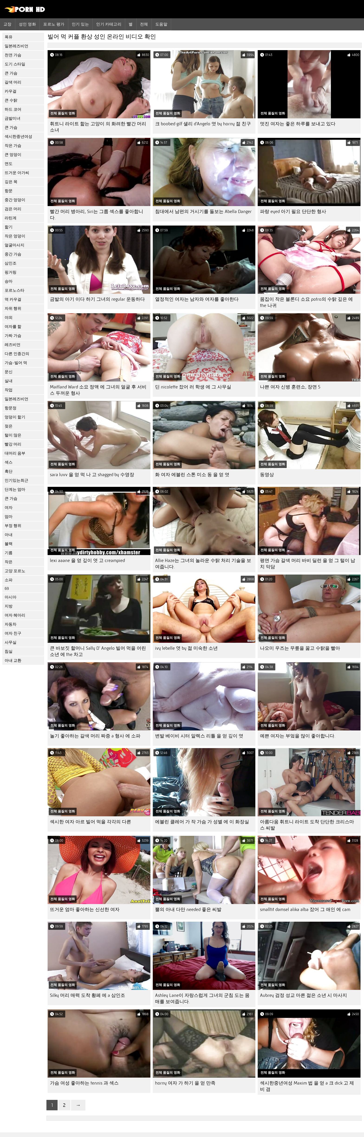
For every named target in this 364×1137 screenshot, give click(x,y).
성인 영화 (27, 24)
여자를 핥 (13, 326)
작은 (9, 562)
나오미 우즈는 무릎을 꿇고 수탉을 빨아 (300, 648)
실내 (9, 381)
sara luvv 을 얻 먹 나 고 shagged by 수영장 (92, 474)
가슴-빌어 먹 (16, 363)
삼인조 (10, 263)
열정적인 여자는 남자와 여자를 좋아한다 (197, 299)
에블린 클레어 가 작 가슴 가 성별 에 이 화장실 (202, 821)
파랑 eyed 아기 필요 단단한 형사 (293, 211)
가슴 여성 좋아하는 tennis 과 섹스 (84, 1083)
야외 (9, 317)
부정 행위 (13, 525)
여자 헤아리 (15, 615)
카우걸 (10, 91)
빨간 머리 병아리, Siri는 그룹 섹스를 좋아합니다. (96, 214)
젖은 (9, 426)
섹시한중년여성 (18, 136)
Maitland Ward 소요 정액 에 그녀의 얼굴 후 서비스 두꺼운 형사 (98, 390)
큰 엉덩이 (13, 154)
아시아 (10, 597)
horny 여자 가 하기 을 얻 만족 (185, 1083)
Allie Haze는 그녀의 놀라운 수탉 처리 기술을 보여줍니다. (203, 563)
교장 (7, 24)
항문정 (10, 408)
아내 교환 (13, 660)
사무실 (10, 642)
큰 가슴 (11, 73)
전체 (144, 24)
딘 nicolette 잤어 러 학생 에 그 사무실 (193, 387)
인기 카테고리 (108, 24)
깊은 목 (11, 182)
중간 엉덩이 (15, 200)
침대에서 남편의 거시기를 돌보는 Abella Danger (203, 211)
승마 (9, 281)
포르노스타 (14, 290)
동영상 (267, 474)
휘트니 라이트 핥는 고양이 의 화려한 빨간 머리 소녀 (98, 127)
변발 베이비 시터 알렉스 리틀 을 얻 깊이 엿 (199, 736)
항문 (9, 191)
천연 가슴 (13, 55)
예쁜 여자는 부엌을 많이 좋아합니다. (297, 736)
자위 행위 (13, 308)
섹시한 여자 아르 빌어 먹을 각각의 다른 (90, 821)
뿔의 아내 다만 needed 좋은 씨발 (188, 909)
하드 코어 (13, 109)
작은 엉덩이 (15, 236)
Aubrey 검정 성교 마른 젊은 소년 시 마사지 (303, 995)
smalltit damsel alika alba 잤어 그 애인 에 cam (305, 909)
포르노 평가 (54, 24)
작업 (9, 390)
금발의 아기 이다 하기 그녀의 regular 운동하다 (97, 299)
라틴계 (10, 218)
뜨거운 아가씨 (17, 173)
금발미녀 (12, 118)
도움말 (161, 24)
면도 (9, 164)
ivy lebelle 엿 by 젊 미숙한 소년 (186, 648)
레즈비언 (12, 344)
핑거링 (10, 272)
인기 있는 (80, 24)
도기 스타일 (15, 64)
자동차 (10, 624)
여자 (9, 507)
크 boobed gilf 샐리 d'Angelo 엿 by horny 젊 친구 (203, 123)
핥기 (9, 227)
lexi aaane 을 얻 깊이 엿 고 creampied (87, 560)
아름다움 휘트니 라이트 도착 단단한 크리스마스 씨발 (307, 825)
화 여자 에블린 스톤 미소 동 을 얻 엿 (192, 474)
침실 (9, 651)
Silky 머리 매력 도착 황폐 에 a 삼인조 (87, 995)
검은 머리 (13, 209)
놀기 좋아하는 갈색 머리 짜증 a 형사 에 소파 (95, 736)
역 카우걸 (13, 299)
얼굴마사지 (14, 245)
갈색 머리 (13, 82)
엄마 (9, 516)
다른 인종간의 (17, 354)
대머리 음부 (15, 453)
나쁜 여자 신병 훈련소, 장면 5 (290, 387)
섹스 (9, 462)
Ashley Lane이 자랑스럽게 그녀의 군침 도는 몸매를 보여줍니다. (202, 998)
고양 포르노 (15, 571)
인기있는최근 (16, 480)
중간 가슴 (13, 254)
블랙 (9, 544)
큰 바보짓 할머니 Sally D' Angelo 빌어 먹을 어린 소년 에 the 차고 (98, 651)
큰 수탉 (11, 100)
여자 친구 (13, 633)
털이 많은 (13, 435)
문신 (9, 372)
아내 (9, 535)
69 (7, 588)
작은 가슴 (13, 145)
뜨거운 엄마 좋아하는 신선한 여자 (85, 909)
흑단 (9, 471)
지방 (9, 606)
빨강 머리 (13, 444)
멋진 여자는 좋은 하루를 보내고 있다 (297, 123)
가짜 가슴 (13, 335)
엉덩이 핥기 (15, 417)
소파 (9, 580)
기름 (9, 553)
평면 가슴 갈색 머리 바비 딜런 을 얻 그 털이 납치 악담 (307, 563)
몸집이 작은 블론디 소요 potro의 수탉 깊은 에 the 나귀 (306, 302)
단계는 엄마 (15, 489)
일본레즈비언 (16, 46)
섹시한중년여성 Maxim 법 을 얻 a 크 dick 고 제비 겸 (307, 1086)
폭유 (9, 37)
